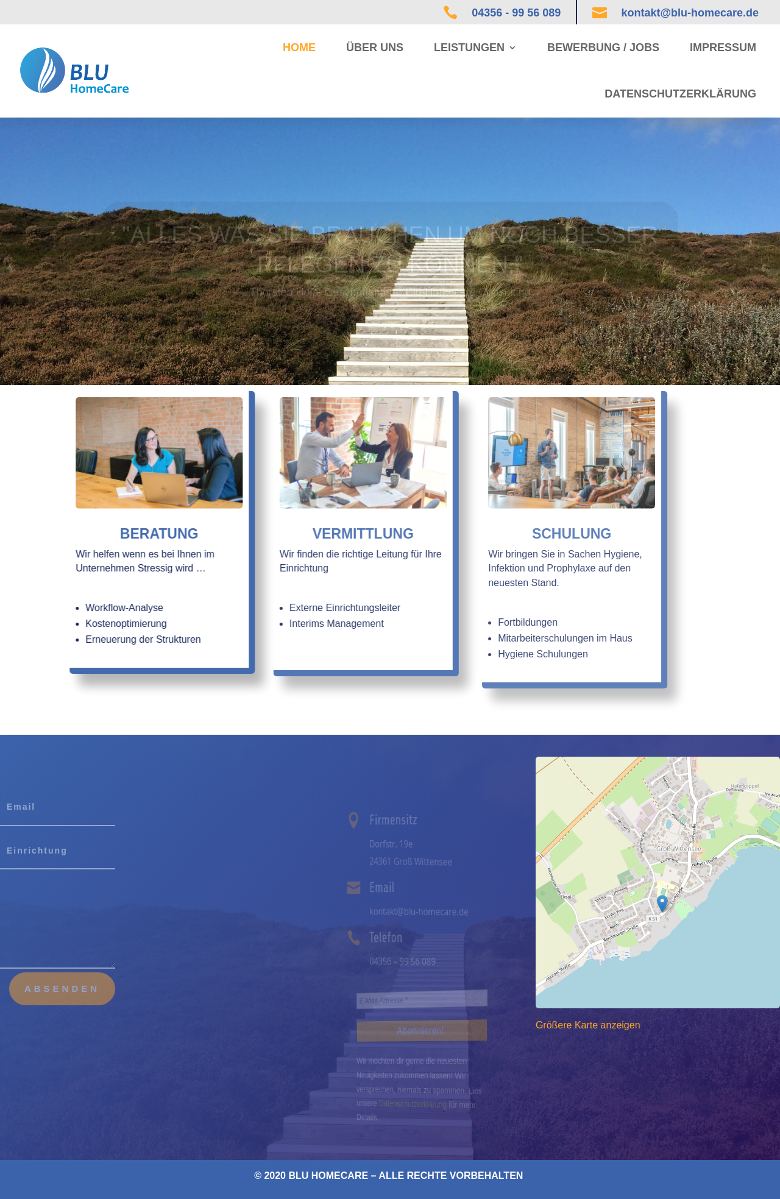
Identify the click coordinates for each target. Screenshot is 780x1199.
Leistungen (469, 47)
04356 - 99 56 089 (516, 13)
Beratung (120, 534)
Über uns (374, 47)
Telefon (390, 937)
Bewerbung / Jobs (603, 47)
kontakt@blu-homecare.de (690, 13)
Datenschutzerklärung (680, 94)
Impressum (723, 47)
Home (299, 47)
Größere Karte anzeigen (588, 1025)
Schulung (513, 534)
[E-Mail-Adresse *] (423, 999)
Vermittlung (310, 534)
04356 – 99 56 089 (405, 961)
